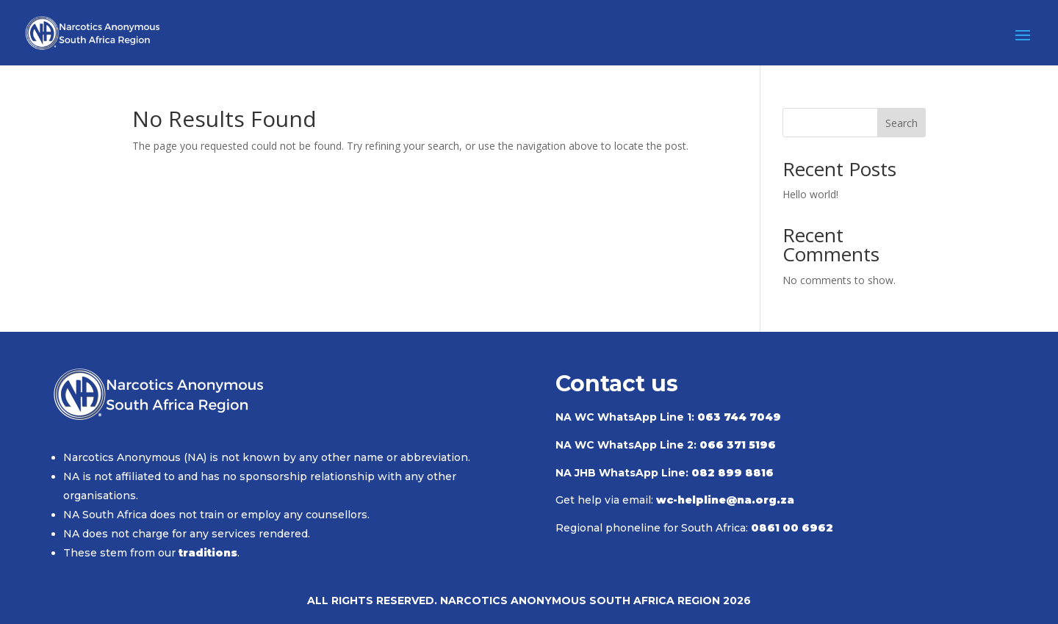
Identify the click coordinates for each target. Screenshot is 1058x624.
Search (901, 123)
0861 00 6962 (792, 527)
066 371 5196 (737, 444)
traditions (208, 552)
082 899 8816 (732, 472)
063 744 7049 (739, 417)
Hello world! (810, 194)
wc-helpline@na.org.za (725, 500)
